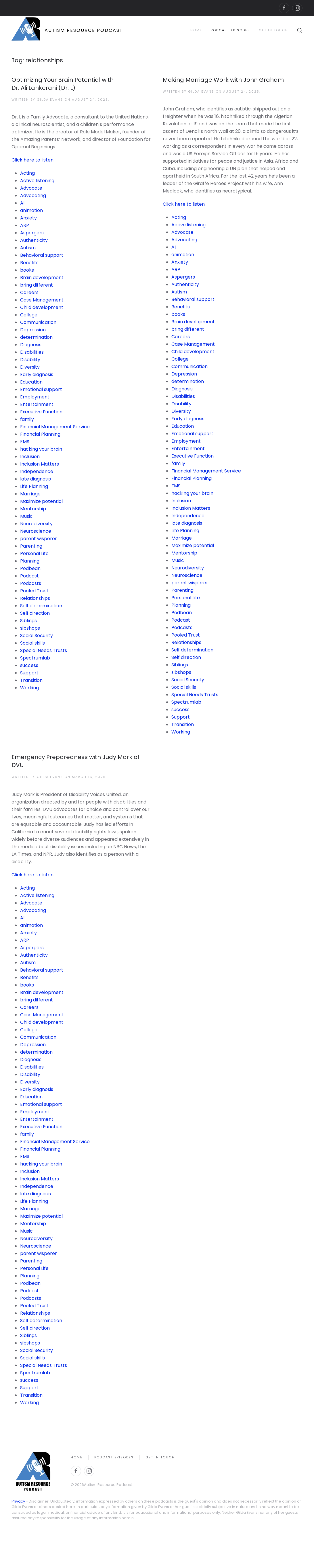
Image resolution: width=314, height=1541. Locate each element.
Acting (27, 173)
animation (31, 210)
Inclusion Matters (39, 464)
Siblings (28, 620)
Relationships (35, 598)
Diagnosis (30, 344)
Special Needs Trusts (43, 650)
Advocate (31, 188)
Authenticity (34, 240)
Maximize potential (41, 501)
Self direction (35, 613)
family (27, 419)
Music (26, 516)
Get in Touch (273, 30)
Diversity (30, 367)
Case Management (42, 300)
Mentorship (33, 508)
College (28, 315)
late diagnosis (35, 479)
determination (36, 337)
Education (31, 382)
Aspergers (32, 232)
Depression (33, 329)
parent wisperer (38, 538)
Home (196, 30)
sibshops (30, 628)
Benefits (29, 262)
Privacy (18, 1501)
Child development (41, 307)
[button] (299, 30)
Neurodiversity (36, 523)
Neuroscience (35, 531)
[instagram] (297, 8)
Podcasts (30, 583)
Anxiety (28, 218)
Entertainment (36, 404)
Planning (29, 561)
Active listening (37, 180)
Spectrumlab (35, 658)
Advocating (33, 195)
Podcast (29, 576)
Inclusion (30, 456)
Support (29, 673)
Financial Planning (40, 434)
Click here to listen (32, 160)
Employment (34, 397)
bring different (36, 285)
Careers (29, 292)
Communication (38, 322)
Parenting (31, 546)
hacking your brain (41, 449)
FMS (24, 441)
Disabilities (32, 352)
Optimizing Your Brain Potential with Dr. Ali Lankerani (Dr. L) (63, 84)
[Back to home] (67, 30)
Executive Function (41, 411)
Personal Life (34, 553)
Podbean (30, 568)
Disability (30, 359)
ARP (24, 225)
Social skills (32, 643)
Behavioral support (41, 255)
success (29, 665)
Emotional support (41, 389)
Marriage (30, 494)
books (27, 270)
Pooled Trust (34, 590)
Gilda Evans (50, 99)
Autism (28, 247)
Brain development (42, 277)
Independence (36, 471)
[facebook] (284, 8)
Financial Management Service (55, 426)
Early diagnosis (36, 374)
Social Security (36, 635)
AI (22, 203)
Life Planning (34, 486)
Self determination (41, 605)
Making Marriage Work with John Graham (223, 80)
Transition (31, 680)
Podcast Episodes (230, 30)
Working (29, 687)
